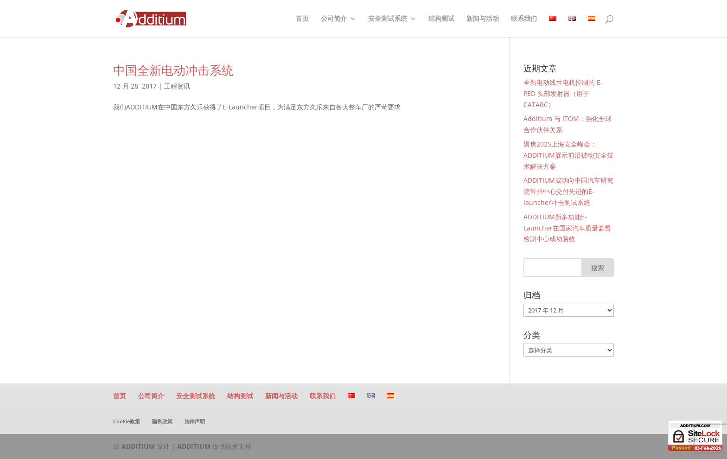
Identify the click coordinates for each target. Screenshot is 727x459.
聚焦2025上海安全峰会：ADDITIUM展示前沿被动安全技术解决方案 (568, 155)
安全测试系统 (387, 19)
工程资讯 (177, 86)
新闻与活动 (482, 19)
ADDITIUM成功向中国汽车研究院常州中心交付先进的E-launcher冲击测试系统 (568, 191)
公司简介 (334, 19)
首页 (302, 19)
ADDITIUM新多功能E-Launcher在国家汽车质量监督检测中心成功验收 (567, 227)
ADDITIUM (138, 446)
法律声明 (195, 421)
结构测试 (441, 19)
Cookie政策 (126, 421)
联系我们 (524, 19)
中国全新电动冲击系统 (173, 70)
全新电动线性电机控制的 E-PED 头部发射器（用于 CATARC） (563, 93)
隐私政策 (162, 421)
